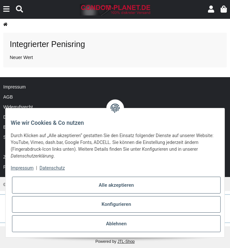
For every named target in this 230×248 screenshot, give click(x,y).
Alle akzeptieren (116, 185)
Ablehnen (116, 224)
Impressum (14, 86)
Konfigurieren (116, 204)
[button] (211, 9)
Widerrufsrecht (18, 107)
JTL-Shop (126, 241)
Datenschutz (52, 168)
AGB (8, 97)
